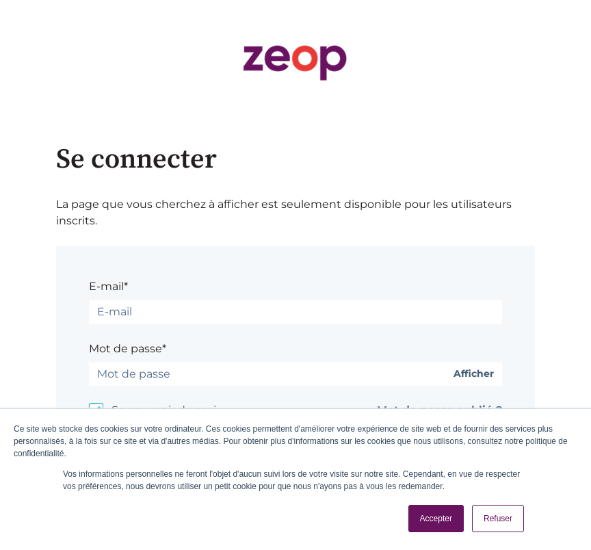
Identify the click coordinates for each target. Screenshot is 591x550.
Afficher (474, 374)
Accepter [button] (436, 518)
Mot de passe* (127, 348)
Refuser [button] (498, 518)
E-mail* (108, 286)
